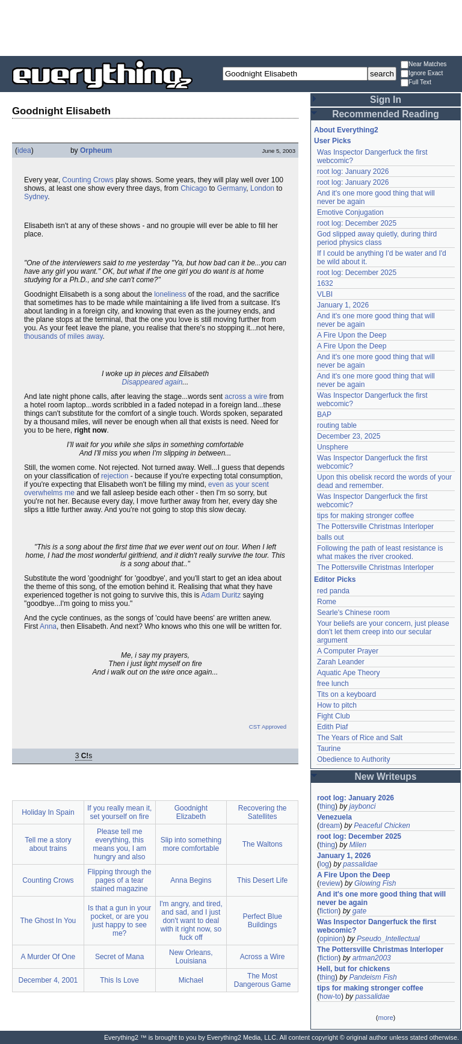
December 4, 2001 (48, 980)
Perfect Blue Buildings (262, 920)
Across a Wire (262, 957)
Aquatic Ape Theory (348, 673)
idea (24, 150)
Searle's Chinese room (353, 612)
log (324, 864)
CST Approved (267, 726)
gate (359, 911)
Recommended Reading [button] (385, 114)
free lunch (333, 683)
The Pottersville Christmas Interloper (375, 526)
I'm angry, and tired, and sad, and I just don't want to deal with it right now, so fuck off (191, 921)
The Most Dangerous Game (262, 980)
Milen (357, 845)
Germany (231, 188)
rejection (114, 476)
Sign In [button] (385, 99)
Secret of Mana (119, 957)
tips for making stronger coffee (365, 515)
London (262, 188)
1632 (325, 283)
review (329, 883)
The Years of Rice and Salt (359, 738)
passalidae (360, 864)
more (385, 1017)
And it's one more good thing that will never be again (381, 898)
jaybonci (362, 806)
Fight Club (333, 716)
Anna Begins (190, 880)
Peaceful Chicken (382, 825)
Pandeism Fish (372, 977)
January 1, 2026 (343, 305)
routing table (337, 425)
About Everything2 (346, 130)
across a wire (246, 396)
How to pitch (337, 705)
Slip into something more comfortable (191, 844)
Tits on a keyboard (346, 694)
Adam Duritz (221, 595)
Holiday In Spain (48, 812)
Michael (191, 980)
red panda (333, 591)
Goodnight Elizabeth (191, 812)
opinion (331, 938)
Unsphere (332, 447)
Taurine (328, 748)
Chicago (193, 188)
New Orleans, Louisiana (191, 956)
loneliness (170, 294)
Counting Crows (87, 180)
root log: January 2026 (353, 171)
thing (327, 806)
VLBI (325, 294)
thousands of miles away (63, 336)
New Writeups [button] (386, 776)
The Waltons (262, 844)
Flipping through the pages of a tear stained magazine (120, 880)
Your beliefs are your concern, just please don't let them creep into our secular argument (383, 631)
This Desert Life (262, 880)
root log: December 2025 (356, 223)
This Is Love (119, 980)
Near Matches (423, 65)
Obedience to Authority (353, 759)
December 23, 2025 (348, 436)
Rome (326, 602)
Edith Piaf (332, 727)
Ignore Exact (422, 74)
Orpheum (96, 150)
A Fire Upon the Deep (351, 335)
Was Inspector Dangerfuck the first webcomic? (376, 926)
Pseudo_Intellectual (388, 938)
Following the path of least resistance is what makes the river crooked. (380, 552)
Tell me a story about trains (48, 844)
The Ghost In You (48, 920)
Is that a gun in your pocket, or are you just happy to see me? (119, 920)
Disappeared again (152, 382)
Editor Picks (335, 579)
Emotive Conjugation (350, 212)
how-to (330, 996)
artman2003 (372, 958)
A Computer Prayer (347, 651)
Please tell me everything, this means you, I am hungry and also (119, 844)
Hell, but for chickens (353, 969)
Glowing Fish (375, 883)
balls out (330, 537)
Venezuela (334, 817)
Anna (48, 626)
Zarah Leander (341, 662)
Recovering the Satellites (262, 812)
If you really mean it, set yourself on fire (119, 812)
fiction (328, 911)
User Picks (332, 141)
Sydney (36, 197)
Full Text (416, 83)
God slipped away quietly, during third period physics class (377, 238)
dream (329, 825)
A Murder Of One (48, 957)
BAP (324, 414)
